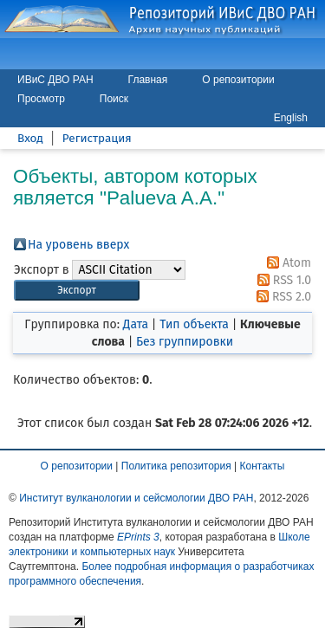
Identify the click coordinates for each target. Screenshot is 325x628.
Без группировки (184, 341)
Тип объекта (194, 324)
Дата (135, 324)
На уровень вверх (78, 244)
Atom (286, 263)
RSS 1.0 (281, 280)
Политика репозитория (176, 466)
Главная (148, 80)
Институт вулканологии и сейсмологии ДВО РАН (136, 498)
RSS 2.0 (280, 296)
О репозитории (238, 80)
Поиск (114, 99)
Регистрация (97, 138)
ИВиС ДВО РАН (55, 80)
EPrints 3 (138, 537)
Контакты (262, 466)
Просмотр (41, 99)
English (291, 118)
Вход (30, 138)
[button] (77, 290)
